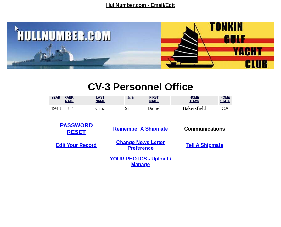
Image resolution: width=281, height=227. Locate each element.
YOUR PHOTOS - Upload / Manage (140, 161)
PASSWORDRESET (76, 128)
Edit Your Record (76, 145)
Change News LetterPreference (140, 145)
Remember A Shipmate (140, 128)
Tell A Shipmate (204, 145)
